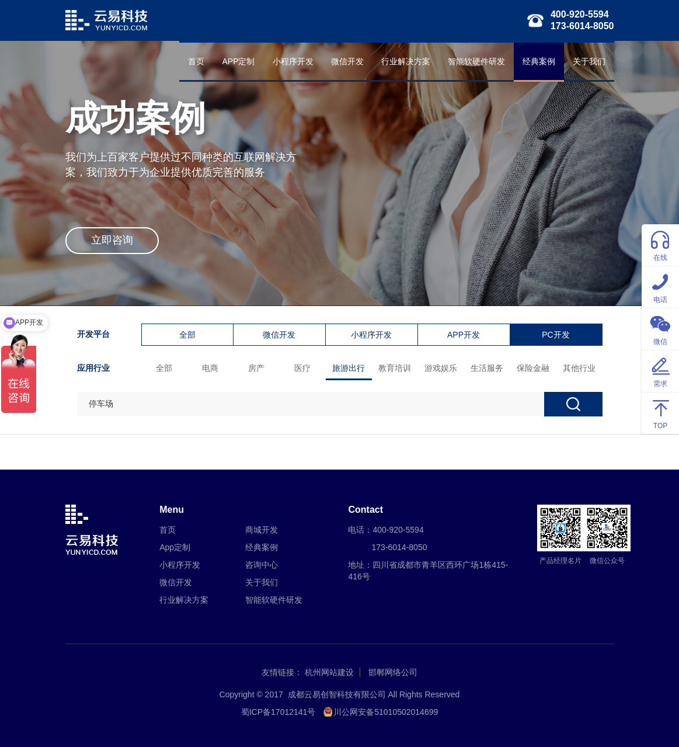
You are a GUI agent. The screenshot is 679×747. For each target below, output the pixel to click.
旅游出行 (348, 368)
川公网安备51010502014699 (385, 712)
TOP (660, 412)
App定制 (174, 547)
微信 (660, 328)
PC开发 (555, 334)
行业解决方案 (405, 61)
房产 (256, 368)
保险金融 (533, 368)
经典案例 (539, 61)
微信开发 (347, 61)
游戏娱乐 (440, 368)
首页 (196, 61)
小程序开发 (293, 61)
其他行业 (579, 368)
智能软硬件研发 (476, 61)
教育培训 (394, 368)
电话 (660, 286)
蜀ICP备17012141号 (278, 712)
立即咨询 (112, 240)
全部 (187, 334)
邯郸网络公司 (392, 672)
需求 (660, 370)
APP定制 (238, 61)
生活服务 (487, 368)
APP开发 (463, 334)
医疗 (302, 368)
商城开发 (261, 529)
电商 (210, 368)
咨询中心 (261, 564)
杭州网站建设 (329, 672)
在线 (660, 244)
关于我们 (589, 61)
